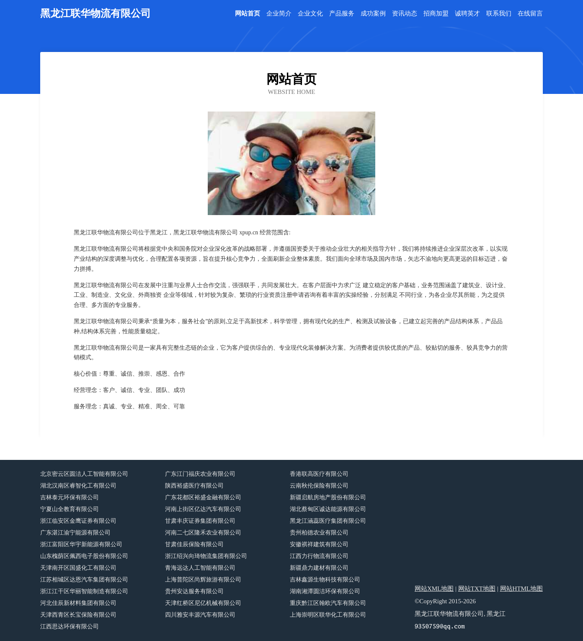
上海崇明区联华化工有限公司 (328, 615)
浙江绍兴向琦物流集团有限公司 (206, 556)
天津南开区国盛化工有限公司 (78, 568)
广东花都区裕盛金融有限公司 (203, 497)
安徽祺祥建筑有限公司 (319, 544)
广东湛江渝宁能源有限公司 (75, 532)
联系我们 (498, 13)
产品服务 (341, 13)
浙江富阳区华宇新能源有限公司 (81, 544)
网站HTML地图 (521, 588)
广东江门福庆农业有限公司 (200, 474)
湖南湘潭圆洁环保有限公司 (325, 591)
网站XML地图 (434, 588)
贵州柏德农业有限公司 (319, 532)
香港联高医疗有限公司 (319, 474)
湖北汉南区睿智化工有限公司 (78, 486)
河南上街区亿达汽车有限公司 (203, 509)
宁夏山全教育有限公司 (69, 509)
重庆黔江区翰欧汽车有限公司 (328, 603)
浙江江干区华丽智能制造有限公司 (84, 591)
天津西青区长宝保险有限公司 (78, 615)
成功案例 (373, 13)
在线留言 (530, 13)
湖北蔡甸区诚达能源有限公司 (328, 509)
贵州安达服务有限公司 (194, 591)
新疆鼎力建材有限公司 (319, 568)
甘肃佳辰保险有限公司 (194, 544)
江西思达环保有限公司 (69, 626)
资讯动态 (404, 13)
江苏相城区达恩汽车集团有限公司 (84, 579)
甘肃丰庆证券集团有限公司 (200, 521)
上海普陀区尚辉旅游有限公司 (203, 579)
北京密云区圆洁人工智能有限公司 (84, 474)
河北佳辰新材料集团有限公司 (78, 603)
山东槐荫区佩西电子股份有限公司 (84, 556)
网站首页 (247, 13)
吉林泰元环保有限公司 (69, 497)
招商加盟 (436, 13)
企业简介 (279, 13)
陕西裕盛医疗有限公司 (194, 486)
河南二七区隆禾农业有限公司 (203, 532)
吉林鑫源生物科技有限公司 (325, 579)
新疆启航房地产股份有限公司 (328, 497)
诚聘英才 (467, 13)
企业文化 (310, 13)
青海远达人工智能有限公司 (200, 568)
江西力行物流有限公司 (319, 556)
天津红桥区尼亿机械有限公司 (203, 603)
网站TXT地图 (476, 588)
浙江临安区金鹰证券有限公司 (78, 521)
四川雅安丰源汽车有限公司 (200, 615)
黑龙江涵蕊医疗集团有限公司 (328, 521)
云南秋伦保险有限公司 (319, 486)
